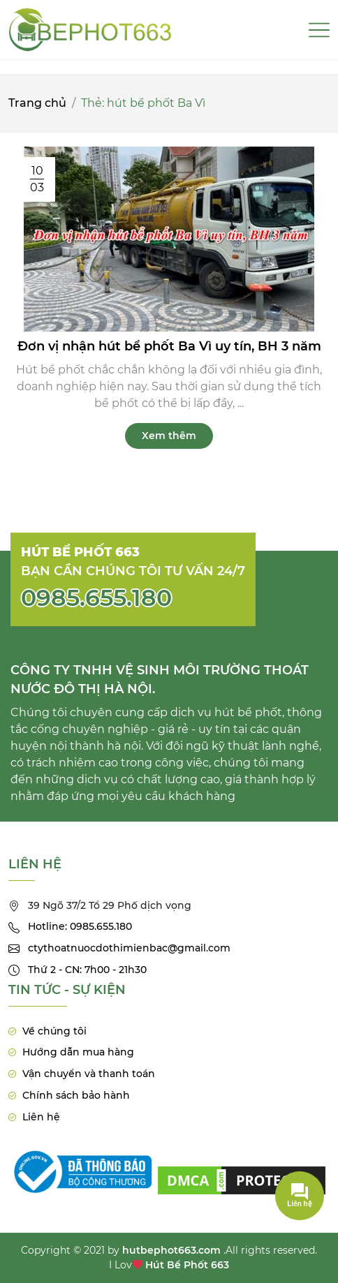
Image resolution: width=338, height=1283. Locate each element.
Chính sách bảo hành (76, 1095)
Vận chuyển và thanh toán (88, 1073)
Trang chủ (37, 103)
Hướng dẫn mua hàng (78, 1052)
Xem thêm (169, 435)
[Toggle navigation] (319, 30)
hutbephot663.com (171, 1250)
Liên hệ (41, 1117)
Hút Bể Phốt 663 (187, 1265)
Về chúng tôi (54, 1031)
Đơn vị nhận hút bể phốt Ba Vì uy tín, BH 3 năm (169, 346)
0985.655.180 (96, 597)
